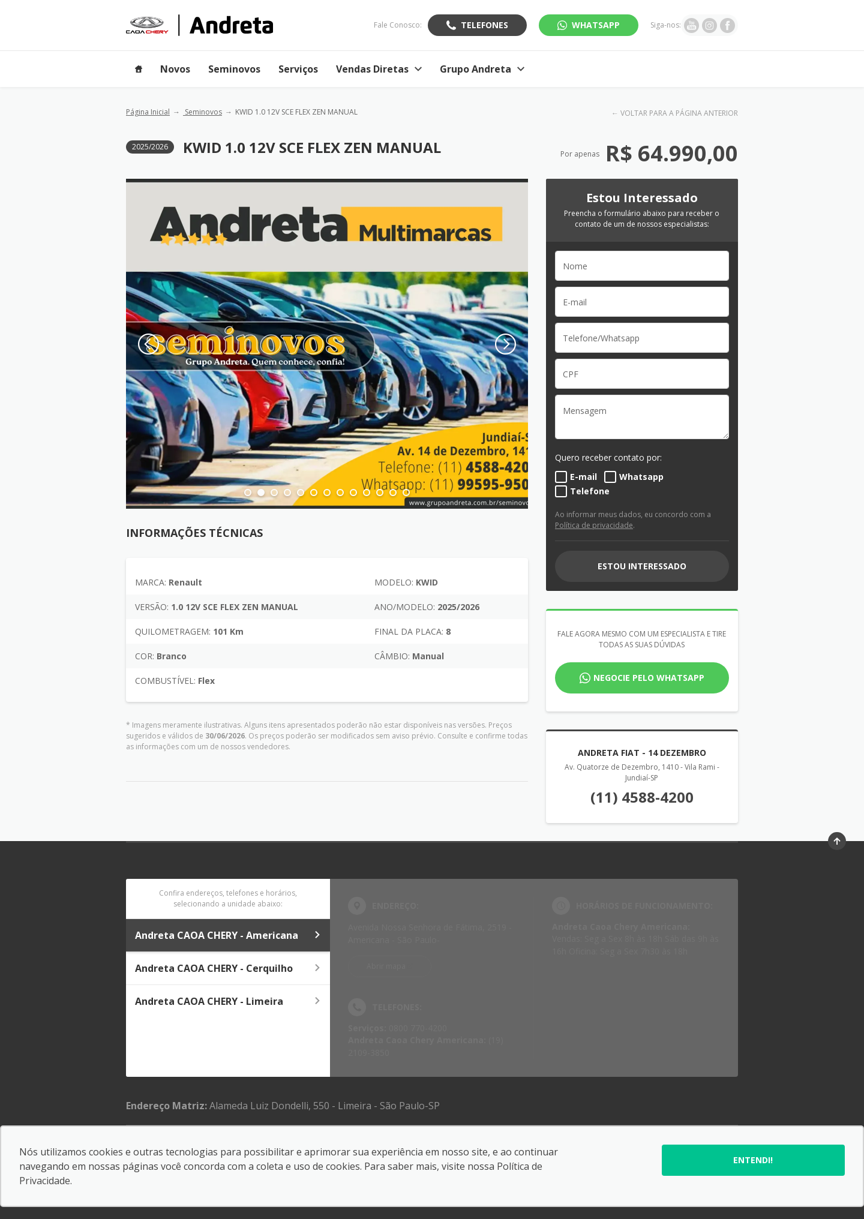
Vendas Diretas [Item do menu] (379, 69)
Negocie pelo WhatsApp (648, 677)
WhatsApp (596, 25)
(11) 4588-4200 (642, 797)
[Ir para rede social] (691, 25)
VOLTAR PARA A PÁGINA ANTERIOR (679, 113)
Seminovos (202, 112)
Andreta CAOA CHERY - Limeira (228, 1001)
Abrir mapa (386, 966)
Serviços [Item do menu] (298, 69)
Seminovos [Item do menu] (234, 69)
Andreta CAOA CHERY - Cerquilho (228, 968)
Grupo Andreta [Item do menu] (482, 69)
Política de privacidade (594, 525)
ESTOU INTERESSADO (642, 566)
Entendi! (753, 1160)
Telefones (484, 25)
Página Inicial (148, 112)
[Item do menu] (138, 69)
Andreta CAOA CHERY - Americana (228, 935)
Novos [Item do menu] (175, 69)
